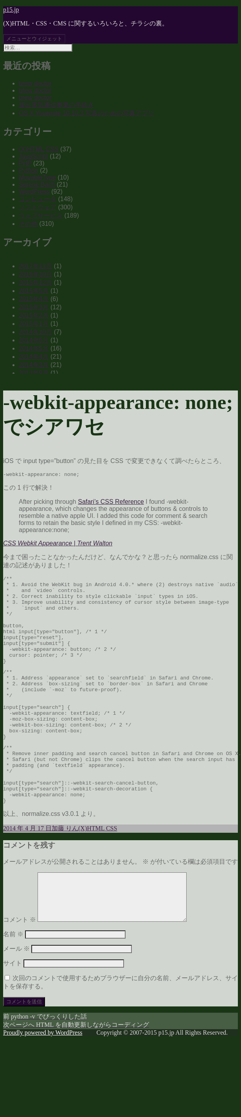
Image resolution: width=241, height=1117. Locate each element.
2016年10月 (35, 274)
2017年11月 (35, 266)
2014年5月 (34, 348)
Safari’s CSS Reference (111, 502)
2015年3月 (34, 307)
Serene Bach (37, 184)
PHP (25, 163)
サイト (12, 1017)
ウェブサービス (41, 215)
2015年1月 (34, 323)
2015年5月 (34, 290)
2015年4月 (34, 299)
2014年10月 (35, 332)
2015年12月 (35, 282)
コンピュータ (37, 199)
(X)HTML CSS (39, 149)
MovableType (37, 177)
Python (28, 170)
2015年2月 (34, 315)
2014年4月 (34, 356)
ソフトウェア (37, 207)
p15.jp (11, 9)
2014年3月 (34, 364)
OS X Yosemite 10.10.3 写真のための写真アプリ (86, 113)
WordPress (34, 191)
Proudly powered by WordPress (42, 1086)
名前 (13, 988)
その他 (28, 223)
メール (16, 1002)
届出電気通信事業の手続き (56, 105)
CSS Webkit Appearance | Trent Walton (57, 544)
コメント (19, 973)
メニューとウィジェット (34, 39)
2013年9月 (34, 373)
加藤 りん (65, 873)
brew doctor (35, 83)
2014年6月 (34, 340)
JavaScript (33, 156)
